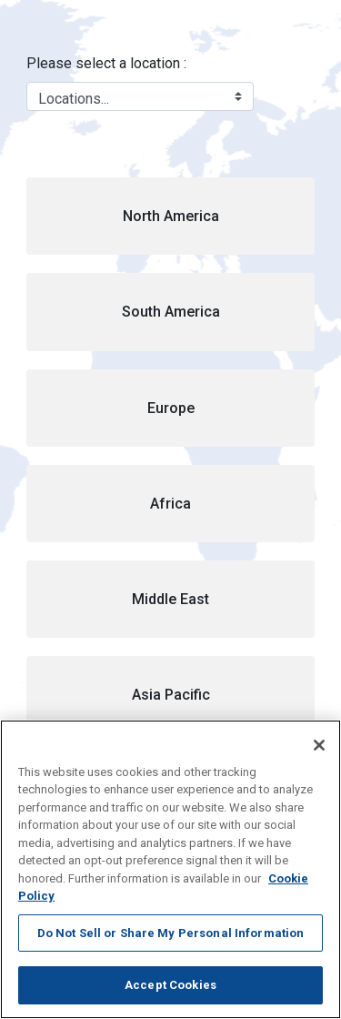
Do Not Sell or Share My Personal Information (171, 933)
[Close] (319, 745)
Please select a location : (106, 63)
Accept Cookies (170, 985)
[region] (170, 869)
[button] (170, 216)
